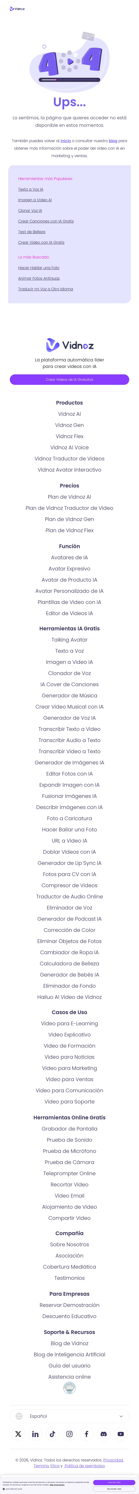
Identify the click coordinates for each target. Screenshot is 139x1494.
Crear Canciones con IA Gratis (46, 221)
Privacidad (113, 1466)
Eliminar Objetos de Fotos (69, 947)
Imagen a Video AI (35, 200)
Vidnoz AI (69, 420)
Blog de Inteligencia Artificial (69, 1360)
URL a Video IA (69, 846)
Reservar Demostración (69, 1311)
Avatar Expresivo (69, 574)
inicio (66, 141)
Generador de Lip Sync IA (70, 869)
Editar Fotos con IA (69, 779)
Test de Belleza (31, 231)
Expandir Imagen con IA (69, 791)
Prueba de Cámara (69, 1168)
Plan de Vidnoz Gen (69, 525)
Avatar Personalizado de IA (69, 597)
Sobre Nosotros (69, 1250)
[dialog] (69, 1486)
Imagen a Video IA (69, 668)
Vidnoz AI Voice (69, 453)
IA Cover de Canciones (69, 690)
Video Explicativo (69, 1040)
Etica (54, 1472)
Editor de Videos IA (69, 619)
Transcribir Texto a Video (70, 735)
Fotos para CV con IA (69, 880)
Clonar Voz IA (30, 210)
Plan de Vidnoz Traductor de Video (69, 514)
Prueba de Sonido (69, 1146)
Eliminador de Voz (69, 913)
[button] (46, 1489)
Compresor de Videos (69, 891)
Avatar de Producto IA (69, 586)
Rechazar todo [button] (114, 1489)
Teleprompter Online (69, 1179)
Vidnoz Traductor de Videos (70, 464)
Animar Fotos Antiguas (39, 278)
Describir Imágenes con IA (69, 813)
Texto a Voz (69, 657)
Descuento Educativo (69, 1322)
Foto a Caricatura (69, 824)
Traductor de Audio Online (69, 902)
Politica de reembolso (84, 1472)
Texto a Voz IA (30, 189)
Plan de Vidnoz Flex (70, 536)
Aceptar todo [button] (114, 1482)
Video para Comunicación (69, 1096)
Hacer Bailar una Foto (69, 835)
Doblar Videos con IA (69, 858)
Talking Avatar (70, 645)
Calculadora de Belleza (69, 969)
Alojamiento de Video (69, 1213)
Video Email (69, 1201)
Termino (41, 1472)
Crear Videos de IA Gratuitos (69, 382)
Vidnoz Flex (69, 442)
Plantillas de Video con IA (69, 608)
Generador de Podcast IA (69, 925)
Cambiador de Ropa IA (69, 958)
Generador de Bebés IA (69, 980)
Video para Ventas (69, 1085)
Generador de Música (69, 701)
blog (113, 141)
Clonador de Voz (69, 679)
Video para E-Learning (69, 1029)
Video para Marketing (69, 1074)
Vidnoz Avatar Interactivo (69, 475)
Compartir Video (69, 1224)
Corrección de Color (69, 936)
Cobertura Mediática (69, 1273)
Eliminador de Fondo (69, 992)
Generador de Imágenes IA (69, 768)
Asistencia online (69, 1383)
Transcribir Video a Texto (70, 757)
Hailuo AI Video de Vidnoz (69, 1003)
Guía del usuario (70, 1371)
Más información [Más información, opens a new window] (57, 1485)
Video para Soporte (70, 1107)
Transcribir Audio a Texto (70, 746)
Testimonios (69, 1284)
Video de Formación (69, 1052)
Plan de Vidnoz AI (69, 503)
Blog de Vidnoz (69, 1349)
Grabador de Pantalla (69, 1134)
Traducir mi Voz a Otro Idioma (45, 289)
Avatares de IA (69, 563)
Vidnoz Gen (69, 431)
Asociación (69, 1261)
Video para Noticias (69, 1063)
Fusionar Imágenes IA (69, 802)
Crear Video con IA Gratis (41, 242)
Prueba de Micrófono (69, 1157)
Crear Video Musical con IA (69, 712)
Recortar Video (70, 1190)
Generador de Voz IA (69, 724)
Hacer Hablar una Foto (38, 267)
